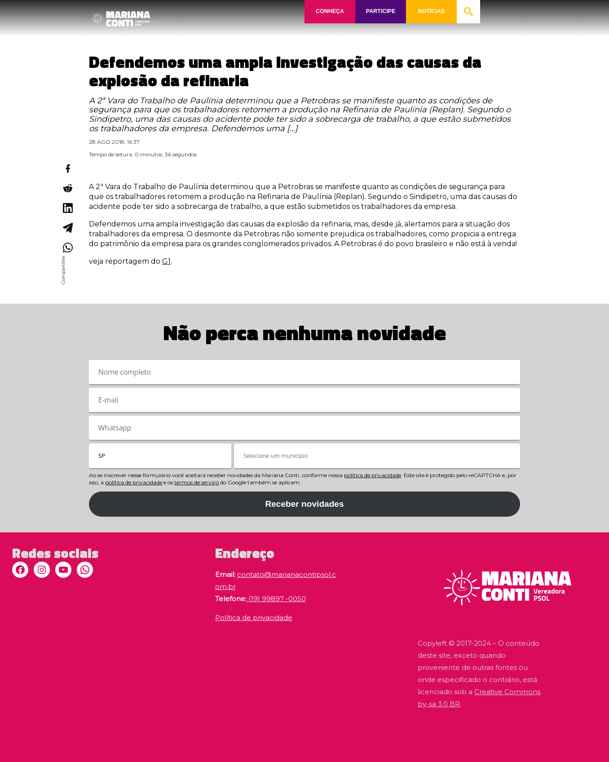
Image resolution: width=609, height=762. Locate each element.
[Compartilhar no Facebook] (67, 168)
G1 (166, 261)
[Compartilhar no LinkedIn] (67, 208)
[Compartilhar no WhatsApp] (67, 247)
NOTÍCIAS (431, 11)
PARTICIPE (380, 11)
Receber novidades (304, 504)
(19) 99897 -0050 (276, 598)
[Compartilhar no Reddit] (67, 188)
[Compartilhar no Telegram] (67, 228)
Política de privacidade (253, 617)
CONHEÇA (330, 11)
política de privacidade (372, 475)
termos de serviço (196, 482)
